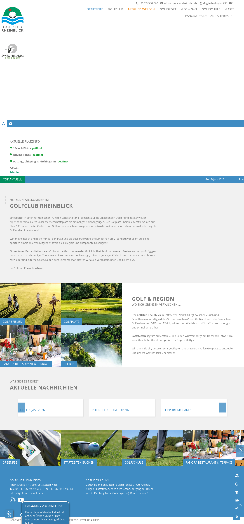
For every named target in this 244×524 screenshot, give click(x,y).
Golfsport (168, 9)
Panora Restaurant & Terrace (209, 16)
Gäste (229, 9)
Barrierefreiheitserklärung (81, 520)
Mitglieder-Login (211, 3)
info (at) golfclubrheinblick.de (178, 3)
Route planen (139, 493)
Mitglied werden (141, 9)
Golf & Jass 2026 (221, 179)
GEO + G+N (189, 9)
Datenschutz (50, 520)
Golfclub (115, 9)
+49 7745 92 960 (147, 3)
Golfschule (211, 9)
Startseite (95, 9)
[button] (21, 407)
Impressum (31, 520)
